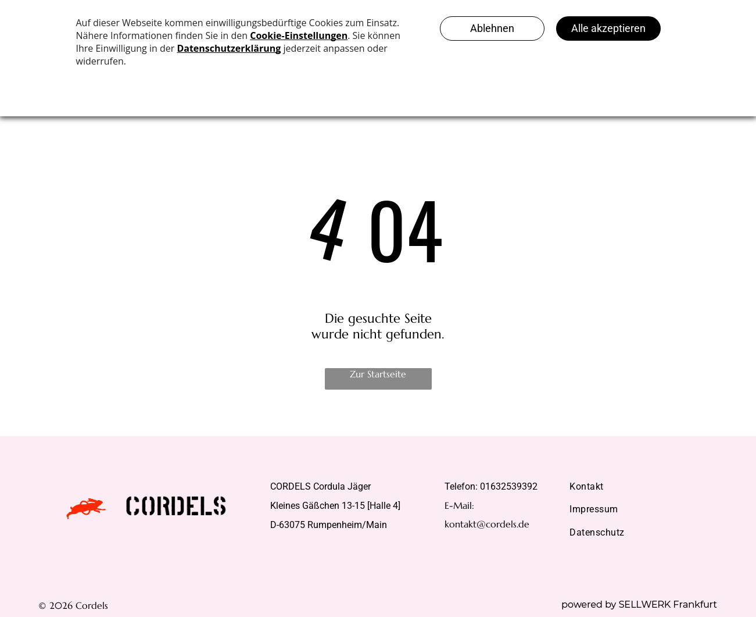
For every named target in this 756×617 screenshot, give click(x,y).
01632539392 (509, 486)
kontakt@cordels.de (487, 524)
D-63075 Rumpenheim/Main (328, 524)
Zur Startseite (378, 374)
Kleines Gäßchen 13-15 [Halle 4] (335, 505)
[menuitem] (639, 486)
